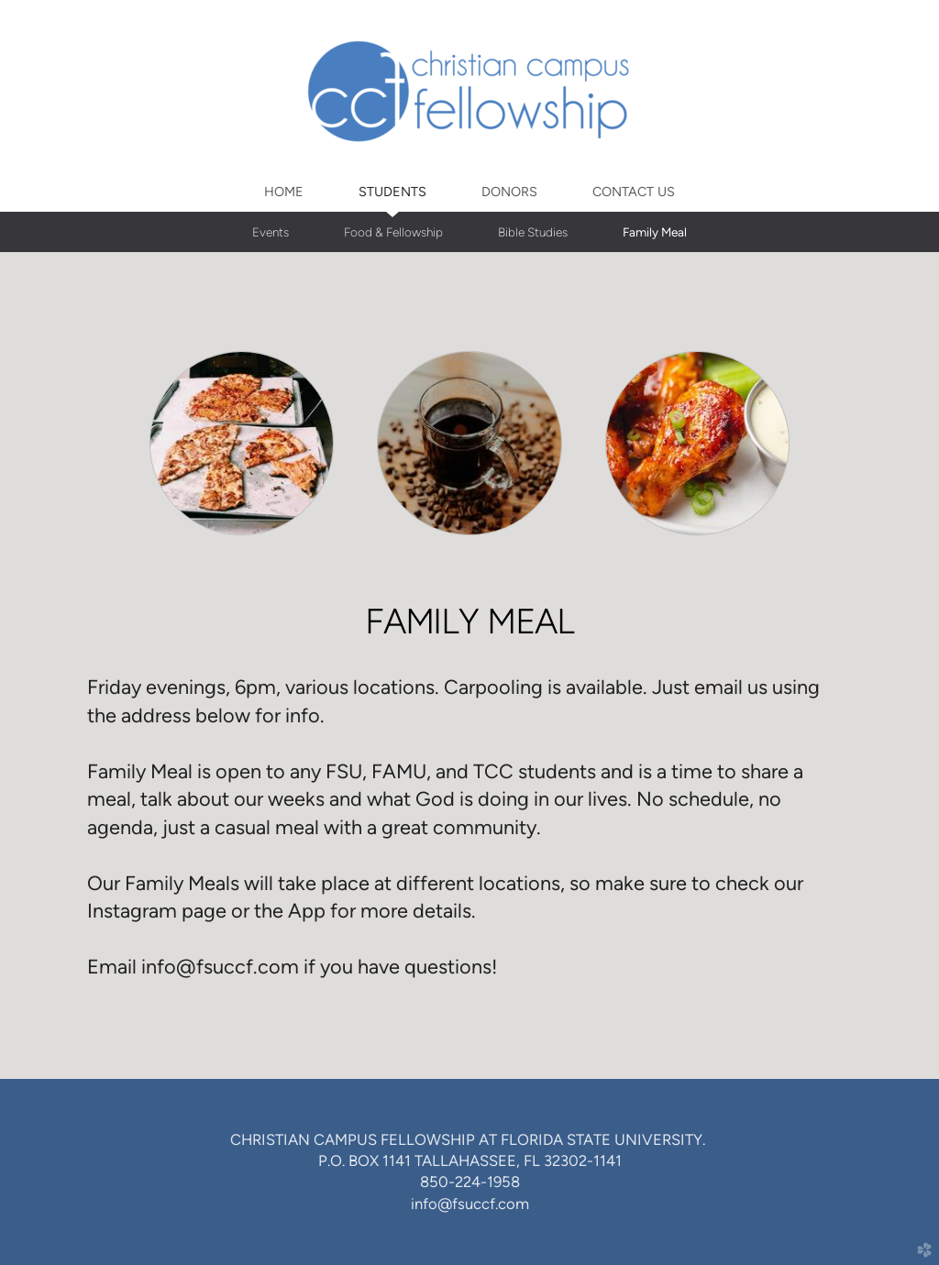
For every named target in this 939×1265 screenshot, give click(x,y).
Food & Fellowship (393, 232)
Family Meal (655, 232)
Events (270, 232)
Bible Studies (533, 232)
